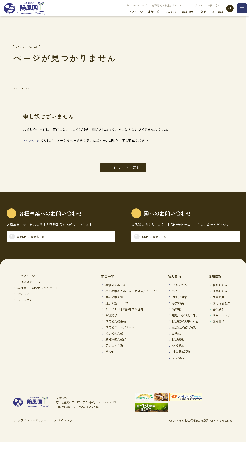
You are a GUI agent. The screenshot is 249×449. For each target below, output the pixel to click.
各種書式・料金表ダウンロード (163, 10)
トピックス (24, 306)
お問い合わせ (208, 10)
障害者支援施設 (115, 327)
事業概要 (178, 309)
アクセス (190, 10)
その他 (109, 357)
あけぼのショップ (129, 10)
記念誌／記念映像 (184, 333)
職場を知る (220, 291)
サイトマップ (66, 426)
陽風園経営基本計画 (185, 327)
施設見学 (218, 327)
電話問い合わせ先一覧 (35, 241)
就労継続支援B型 (116, 345)
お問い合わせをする (158, 241)
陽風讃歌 (178, 345)
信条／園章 (179, 303)
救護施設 (111, 321)
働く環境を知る (223, 309)
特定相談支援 (114, 339)
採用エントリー (223, 321)
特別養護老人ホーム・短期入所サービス (131, 297)
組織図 (176, 315)
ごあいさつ (179, 291)
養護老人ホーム (115, 291)
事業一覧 (146, 16)
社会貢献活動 (181, 357)
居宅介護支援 (114, 303)
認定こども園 (114, 351)
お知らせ (23, 300)
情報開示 (180, 16)
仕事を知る (220, 297)
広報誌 (195, 16)
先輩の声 (218, 303)
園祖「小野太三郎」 (185, 321)
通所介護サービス (117, 309)
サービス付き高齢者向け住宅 (124, 315)
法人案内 (163, 16)
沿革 (175, 297)
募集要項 (218, 315)
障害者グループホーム (120, 333)
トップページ (127, 16)
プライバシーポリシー (32, 426)
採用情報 (210, 16)
